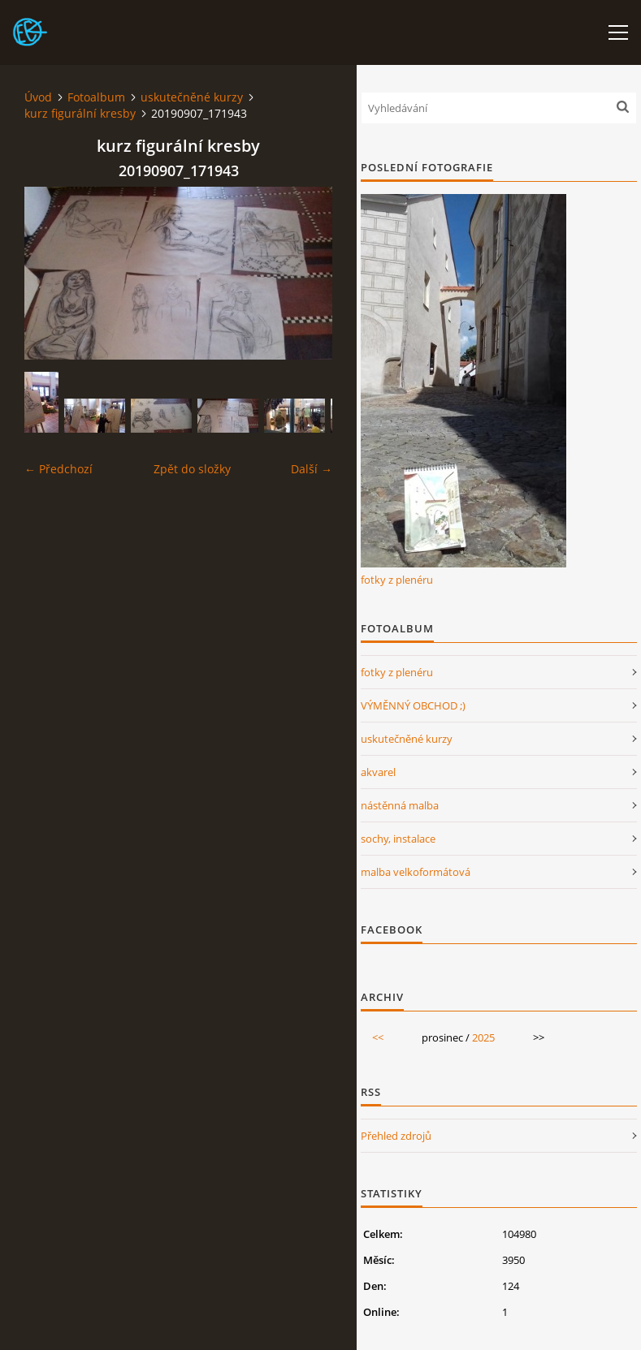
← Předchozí (58, 469)
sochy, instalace (398, 838)
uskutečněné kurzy (192, 97)
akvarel (378, 772)
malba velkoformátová (415, 872)
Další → (311, 469)
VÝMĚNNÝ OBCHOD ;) (413, 705)
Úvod (38, 97)
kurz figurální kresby (80, 113)
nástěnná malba (400, 805)
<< (377, 1037)
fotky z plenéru (397, 579)
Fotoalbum (96, 97)
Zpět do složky (192, 469)
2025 (483, 1037)
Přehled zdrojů (396, 1135)
